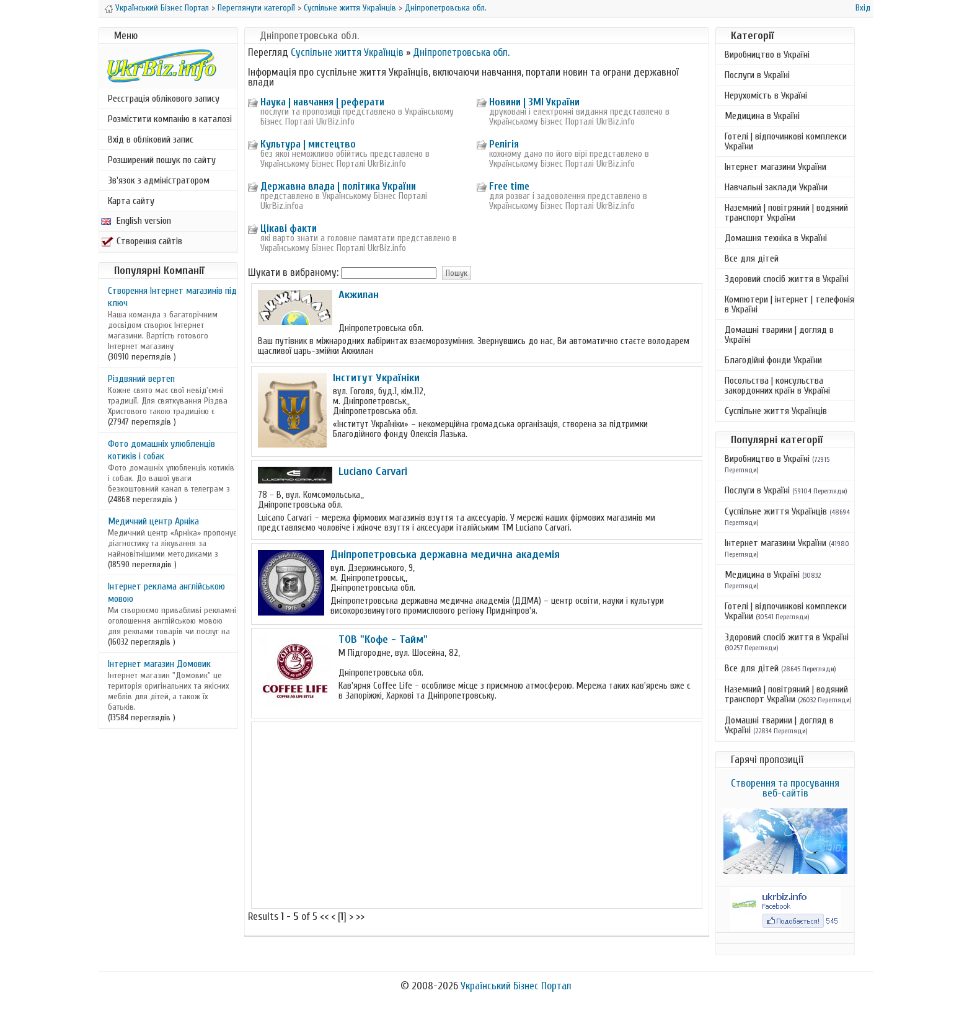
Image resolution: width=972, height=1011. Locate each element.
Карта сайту (131, 200)
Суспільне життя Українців (350, 7)
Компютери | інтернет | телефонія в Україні (789, 304)
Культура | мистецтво (308, 144)
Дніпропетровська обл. (446, 7)
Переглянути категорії (256, 7)
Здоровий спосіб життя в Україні (787, 279)
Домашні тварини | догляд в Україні (779, 334)
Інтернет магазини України (775, 166)
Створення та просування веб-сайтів (785, 788)
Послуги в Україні (757, 75)
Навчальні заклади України (776, 187)
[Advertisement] (477, 815)
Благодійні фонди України (773, 360)
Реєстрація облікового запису (163, 98)
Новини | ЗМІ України (534, 102)
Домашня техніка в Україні (776, 238)
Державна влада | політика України (338, 186)
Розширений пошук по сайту (162, 160)
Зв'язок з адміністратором (159, 180)
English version (136, 220)
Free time (509, 186)
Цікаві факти (288, 228)
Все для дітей (752, 258)
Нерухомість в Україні (766, 95)
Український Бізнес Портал (162, 7)
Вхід (862, 7)
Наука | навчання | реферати (322, 102)
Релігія (504, 144)
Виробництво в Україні (767, 54)
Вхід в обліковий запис (150, 139)
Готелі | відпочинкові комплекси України (786, 141)
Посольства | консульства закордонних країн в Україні (777, 385)
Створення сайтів (141, 241)
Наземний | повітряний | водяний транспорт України (786, 212)
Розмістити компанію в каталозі (170, 119)
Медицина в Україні (762, 115)
